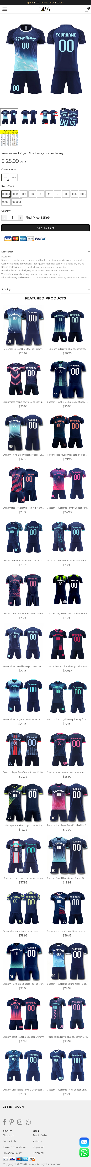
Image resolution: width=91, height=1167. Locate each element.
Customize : (9, 169)
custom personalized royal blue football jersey (23, 825)
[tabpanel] (45, 61)
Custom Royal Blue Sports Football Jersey (23, 984)
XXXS (15, 194)
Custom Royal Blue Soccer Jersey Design (67, 878)
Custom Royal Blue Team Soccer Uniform (67, 613)
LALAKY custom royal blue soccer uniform (67, 560)
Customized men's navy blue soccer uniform (23, 402)
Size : (7, 186)
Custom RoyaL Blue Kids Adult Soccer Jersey (67, 402)
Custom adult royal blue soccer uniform (23, 1037)
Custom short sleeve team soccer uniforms (67, 772)
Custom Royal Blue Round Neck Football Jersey (67, 984)
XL (66, 194)
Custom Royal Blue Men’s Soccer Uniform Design (67, 1089)
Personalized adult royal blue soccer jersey (23, 931)
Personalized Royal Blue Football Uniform (67, 825)
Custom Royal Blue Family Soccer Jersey (67, 507)
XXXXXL (17, 202)
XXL (74, 194)
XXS (24, 194)
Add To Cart (45, 227)
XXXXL (6, 202)
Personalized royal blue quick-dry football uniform (67, 719)
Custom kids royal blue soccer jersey (67, 349)
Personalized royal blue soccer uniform (67, 1037)
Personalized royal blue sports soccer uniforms (23, 666)
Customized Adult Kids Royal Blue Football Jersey (67, 666)
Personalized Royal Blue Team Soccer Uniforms (23, 719)
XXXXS (6, 195)
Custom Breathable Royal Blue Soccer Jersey (23, 1089)
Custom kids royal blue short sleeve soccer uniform (23, 560)
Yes (13, 177)
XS (32, 194)
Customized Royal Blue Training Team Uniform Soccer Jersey (23, 507)
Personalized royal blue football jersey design (23, 349)
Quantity (5, 211)
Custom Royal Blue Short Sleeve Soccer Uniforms (23, 613)
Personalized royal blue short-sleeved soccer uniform (67, 454)
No (6, 178)
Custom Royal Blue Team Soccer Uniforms (23, 772)
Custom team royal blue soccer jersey (23, 878)
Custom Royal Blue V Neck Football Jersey (23, 454)
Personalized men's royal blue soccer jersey (67, 931)
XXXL (83, 194)
